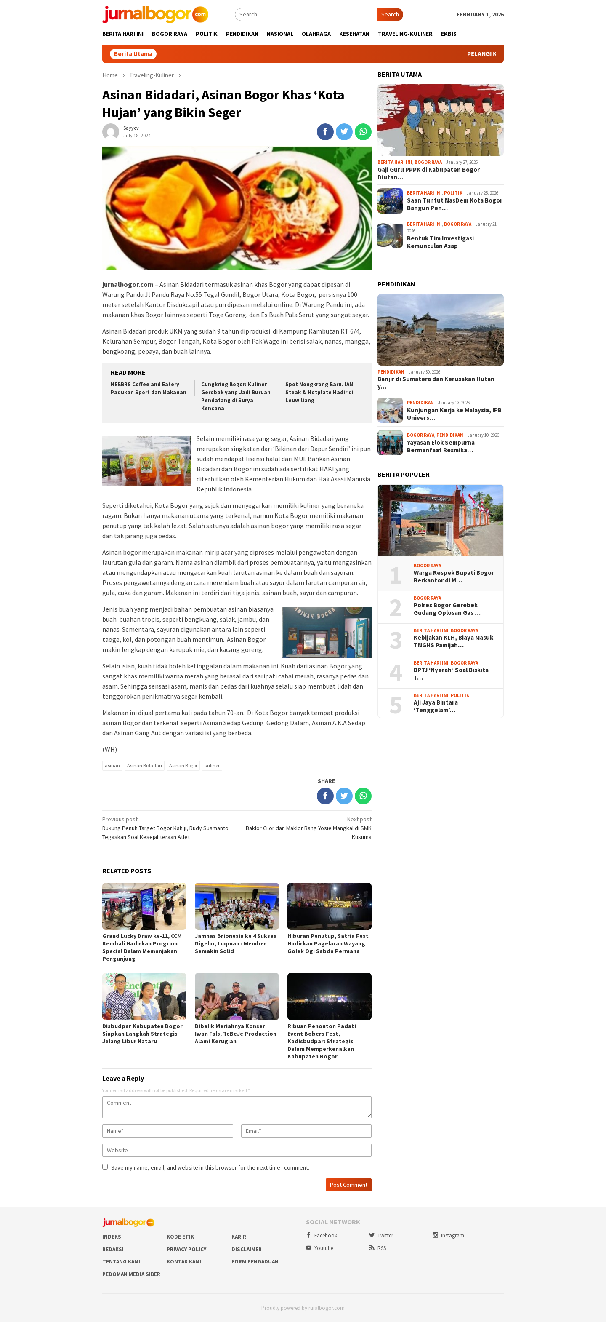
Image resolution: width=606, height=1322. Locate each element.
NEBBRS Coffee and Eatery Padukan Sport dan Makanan (148, 388)
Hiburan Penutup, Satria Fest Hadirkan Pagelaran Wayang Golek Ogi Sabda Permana (328, 943)
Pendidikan (390, 372)
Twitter (381, 1235)
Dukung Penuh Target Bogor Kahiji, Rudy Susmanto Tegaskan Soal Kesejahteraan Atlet (166, 828)
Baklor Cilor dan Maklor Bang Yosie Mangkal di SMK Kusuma (307, 828)
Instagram (448, 1235)
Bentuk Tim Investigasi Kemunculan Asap (440, 242)
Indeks (111, 1236)
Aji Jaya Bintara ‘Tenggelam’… (436, 706)
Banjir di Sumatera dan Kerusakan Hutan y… (435, 382)
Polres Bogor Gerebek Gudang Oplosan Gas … (447, 609)
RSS (377, 1248)
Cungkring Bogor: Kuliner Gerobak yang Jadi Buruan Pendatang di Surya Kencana (236, 396)
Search (390, 14)
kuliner (212, 765)
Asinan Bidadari (144, 765)
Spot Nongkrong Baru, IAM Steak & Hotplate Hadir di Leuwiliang (319, 392)
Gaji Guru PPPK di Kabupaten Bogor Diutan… (428, 173)
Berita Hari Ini (394, 162)
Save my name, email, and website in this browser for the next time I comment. (210, 1167)
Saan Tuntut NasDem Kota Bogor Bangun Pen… (454, 204)
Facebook (321, 1235)
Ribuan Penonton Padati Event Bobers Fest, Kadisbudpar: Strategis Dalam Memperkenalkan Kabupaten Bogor (321, 1041)
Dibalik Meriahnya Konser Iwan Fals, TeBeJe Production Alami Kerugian (235, 1033)
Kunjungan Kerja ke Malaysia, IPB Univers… (454, 414)
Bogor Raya (428, 162)
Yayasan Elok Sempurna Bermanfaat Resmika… (441, 446)
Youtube (319, 1248)
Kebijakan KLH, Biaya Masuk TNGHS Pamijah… (453, 641)
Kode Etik (180, 1236)
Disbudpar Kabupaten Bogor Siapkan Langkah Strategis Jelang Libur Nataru (142, 1033)
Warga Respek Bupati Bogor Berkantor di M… (454, 576)
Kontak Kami (184, 1261)
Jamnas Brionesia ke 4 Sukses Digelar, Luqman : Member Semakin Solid (235, 943)
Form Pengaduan (255, 1261)
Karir (238, 1236)
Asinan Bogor (183, 765)
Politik (453, 193)
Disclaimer (246, 1249)
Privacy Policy (186, 1249)
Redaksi (113, 1249)
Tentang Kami (121, 1261)
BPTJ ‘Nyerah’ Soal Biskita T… (451, 673)
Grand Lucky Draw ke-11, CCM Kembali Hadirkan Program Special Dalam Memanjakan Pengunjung (142, 947)
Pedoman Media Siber (131, 1274)
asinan (112, 765)
